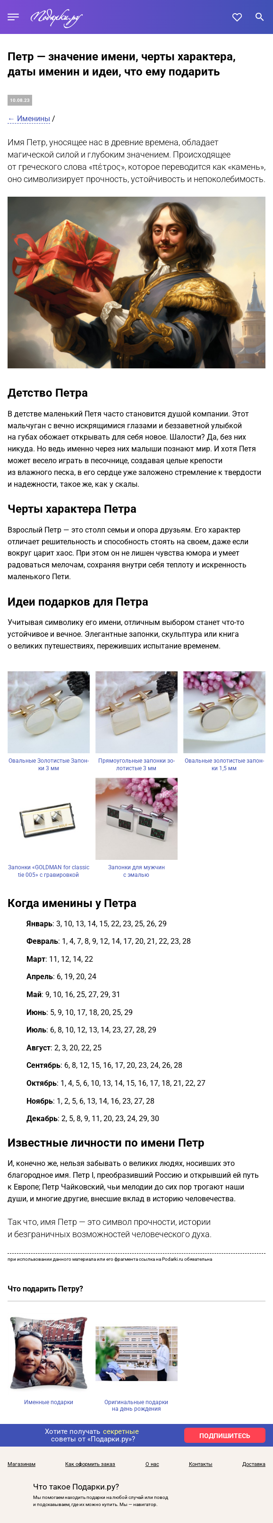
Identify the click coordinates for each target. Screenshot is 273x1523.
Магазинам (21, 1464)
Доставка (253, 1464)
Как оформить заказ (90, 1464)
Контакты (201, 1464)
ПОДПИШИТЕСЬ (224, 1436)
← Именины (29, 118)
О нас (152, 1464)
